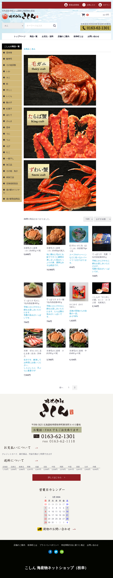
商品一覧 (33, 36)
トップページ (19, 36)
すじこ (9, 90)
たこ (8, 152)
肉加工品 (10, 177)
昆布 (8, 127)
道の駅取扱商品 (13, 199)
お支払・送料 (47, 36)
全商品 (27, 49)
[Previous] (61, 387)
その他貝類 (11, 65)
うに (8, 133)
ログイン (104, 5)
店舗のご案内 (63, 36)
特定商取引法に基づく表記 (72, 545)
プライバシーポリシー (49, 545)
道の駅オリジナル (11, 191)
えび (8, 146)
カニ (8, 77)
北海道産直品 (12, 183)
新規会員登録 (71, 5)
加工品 (9, 165)
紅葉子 (9, 109)
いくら (9, 96)
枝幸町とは (78, 36)
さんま (9, 121)
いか (8, 71)
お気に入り (88, 5)
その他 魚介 (12, 171)
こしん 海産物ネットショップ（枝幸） (56, 568)
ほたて (9, 115)
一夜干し (10, 158)
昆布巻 (9, 52)
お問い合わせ (93, 36)
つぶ (8, 140)
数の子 (9, 102)
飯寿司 (9, 59)
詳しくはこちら (56, 477)
